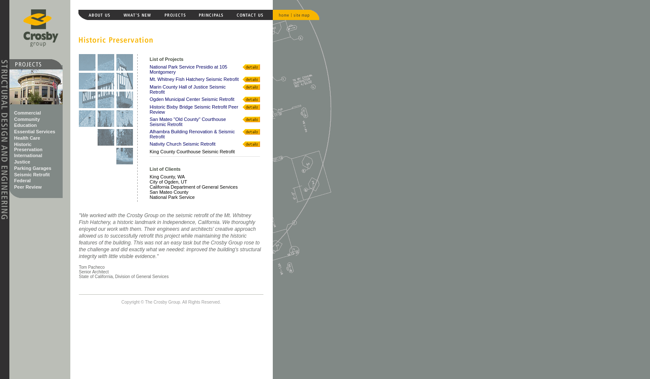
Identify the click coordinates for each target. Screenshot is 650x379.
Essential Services (34, 131)
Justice (22, 161)
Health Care (27, 138)
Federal (22, 180)
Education (25, 125)
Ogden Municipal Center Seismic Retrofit (192, 99)
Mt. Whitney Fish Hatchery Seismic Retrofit (194, 79)
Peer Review (28, 187)
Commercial (27, 112)
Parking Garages (32, 168)
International (28, 155)
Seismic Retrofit (32, 174)
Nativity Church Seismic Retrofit (183, 143)
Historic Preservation (28, 147)
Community (27, 119)
